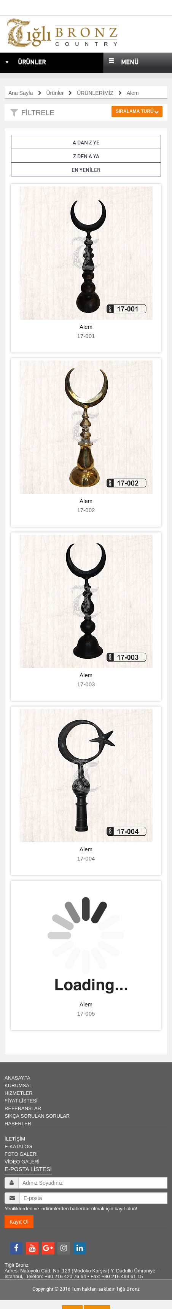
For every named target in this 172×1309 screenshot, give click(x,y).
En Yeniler (86, 170)
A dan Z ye (86, 142)
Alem (86, 327)
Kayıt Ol (19, 1222)
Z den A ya (86, 156)
